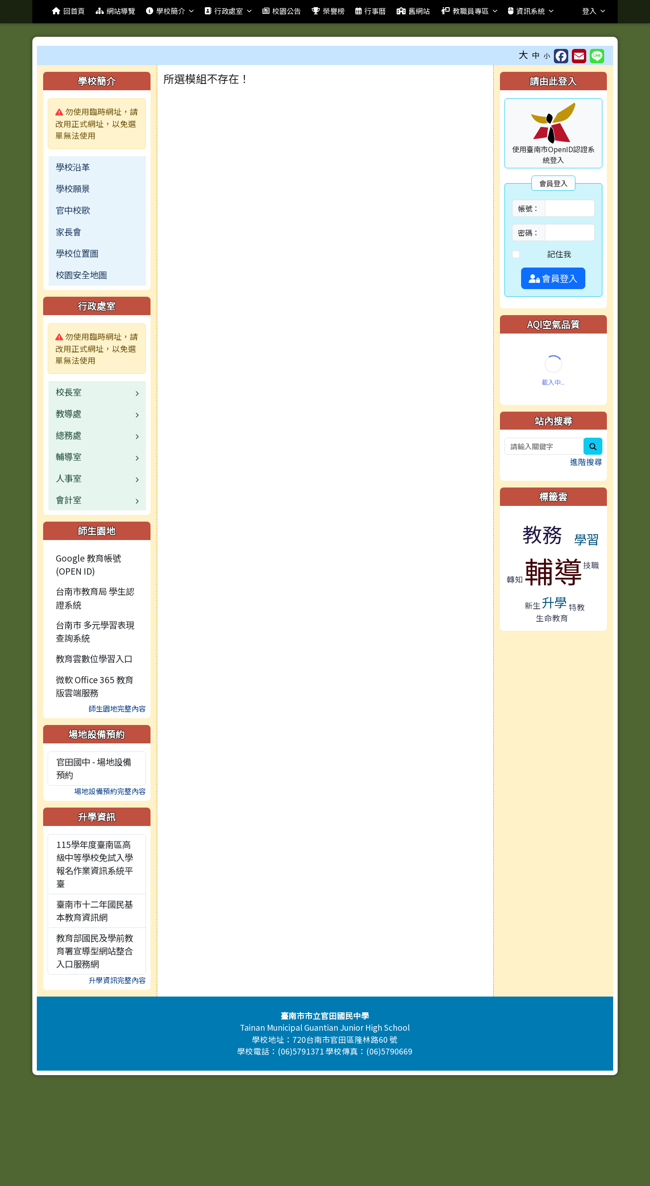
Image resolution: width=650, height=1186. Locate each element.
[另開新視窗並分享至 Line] (597, 56)
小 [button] (547, 55)
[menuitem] (97, 167)
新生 (533, 605)
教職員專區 (469, 10)
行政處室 (228, 10)
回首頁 (68, 10)
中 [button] (536, 55)
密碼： (528, 232)
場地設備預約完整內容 (110, 791)
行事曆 (370, 10)
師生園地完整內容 (117, 708)
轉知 (515, 579)
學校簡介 (169, 10)
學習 (586, 539)
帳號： (528, 208)
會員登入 (553, 278)
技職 (591, 565)
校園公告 (281, 10)
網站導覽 (115, 10)
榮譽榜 (328, 10)
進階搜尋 (586, 461)
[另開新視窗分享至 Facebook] (561, 56)
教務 (542, 533)
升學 (554, 602)
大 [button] (523, 54)
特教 (577, 607)
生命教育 (552, 618)
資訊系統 (530, 10)
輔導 (553, 570)
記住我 (559, 253)
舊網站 (413, 10)
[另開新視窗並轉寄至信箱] (579, 56)
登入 (593, 10)
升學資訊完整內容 (117, 980)
